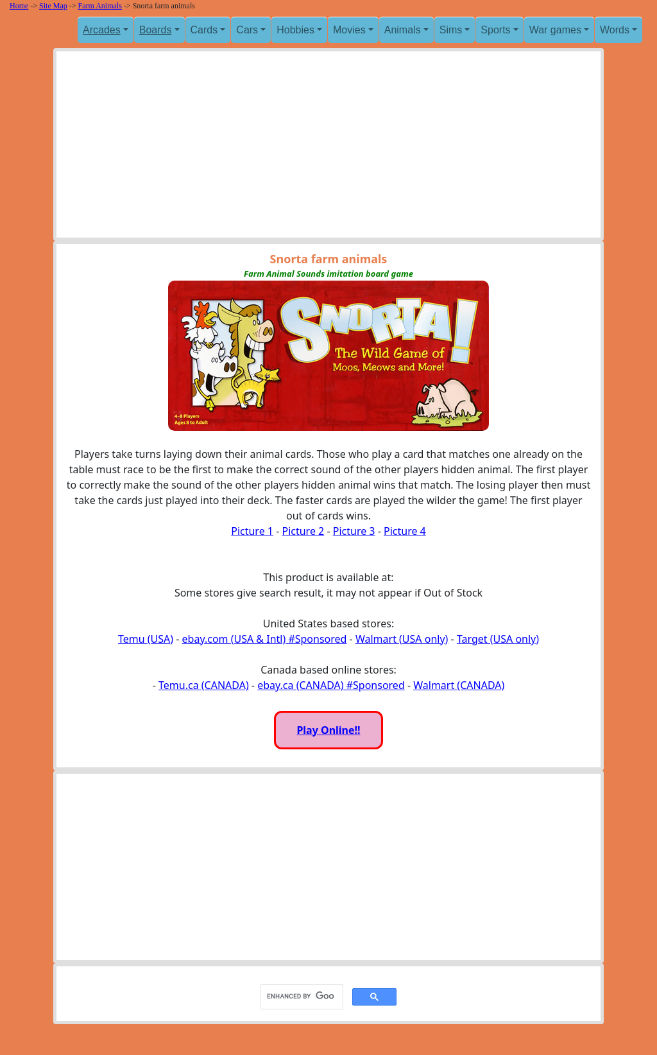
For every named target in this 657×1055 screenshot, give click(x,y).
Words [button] (614, 29)
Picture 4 (405, 531)
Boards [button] (155, 29)
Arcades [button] (102, 29)
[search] (300, 996)
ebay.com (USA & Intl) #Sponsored (264, 639)
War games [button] (555, 29)
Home (19, 5)
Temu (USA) (145, 639)
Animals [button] (402, 29)
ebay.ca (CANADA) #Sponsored (331, 685)
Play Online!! (328, 730)
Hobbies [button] (295, 29)
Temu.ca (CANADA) (203, 685)
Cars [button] (247, 29)
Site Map (53, 5)
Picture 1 (252, 531)
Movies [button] (349, 29)
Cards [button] (204, 29)
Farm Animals (100, 5)
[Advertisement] (328, 148)
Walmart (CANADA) (458, 685)
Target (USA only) (498, 639)
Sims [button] (451, 29)
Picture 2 (303, 531)
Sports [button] (495, 29)
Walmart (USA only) (401, 639)
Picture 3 (354, 531)
